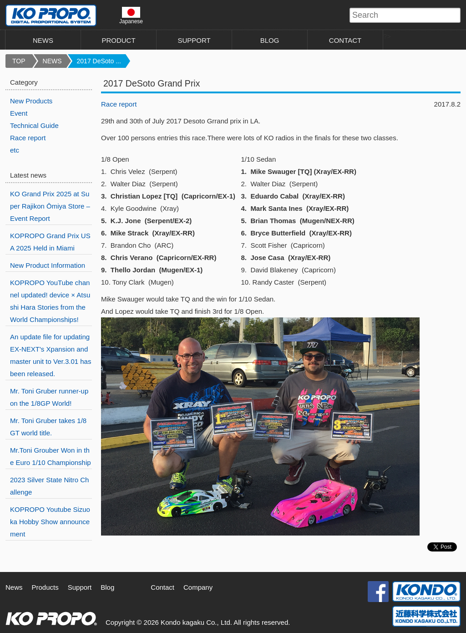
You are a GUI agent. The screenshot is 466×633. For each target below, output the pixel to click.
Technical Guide (34, 125)
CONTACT (345, 40)
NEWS (43, 40)
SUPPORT (193, 40)
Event (18, 113)
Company (198, 587)
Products (45, 587)
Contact (162, 587)
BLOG (269, 40)
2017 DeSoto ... (99, 61)
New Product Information (47, 265)
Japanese (131, 15)
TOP (18, 61)
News (14, 587)
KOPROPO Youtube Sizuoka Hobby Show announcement (50, 521)
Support (80, 587)
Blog (107, 587)
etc (14, 150)
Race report (119, 104)
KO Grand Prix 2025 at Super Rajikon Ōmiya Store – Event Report (50, 206)
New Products (31, 101)
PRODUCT (118, 40)
